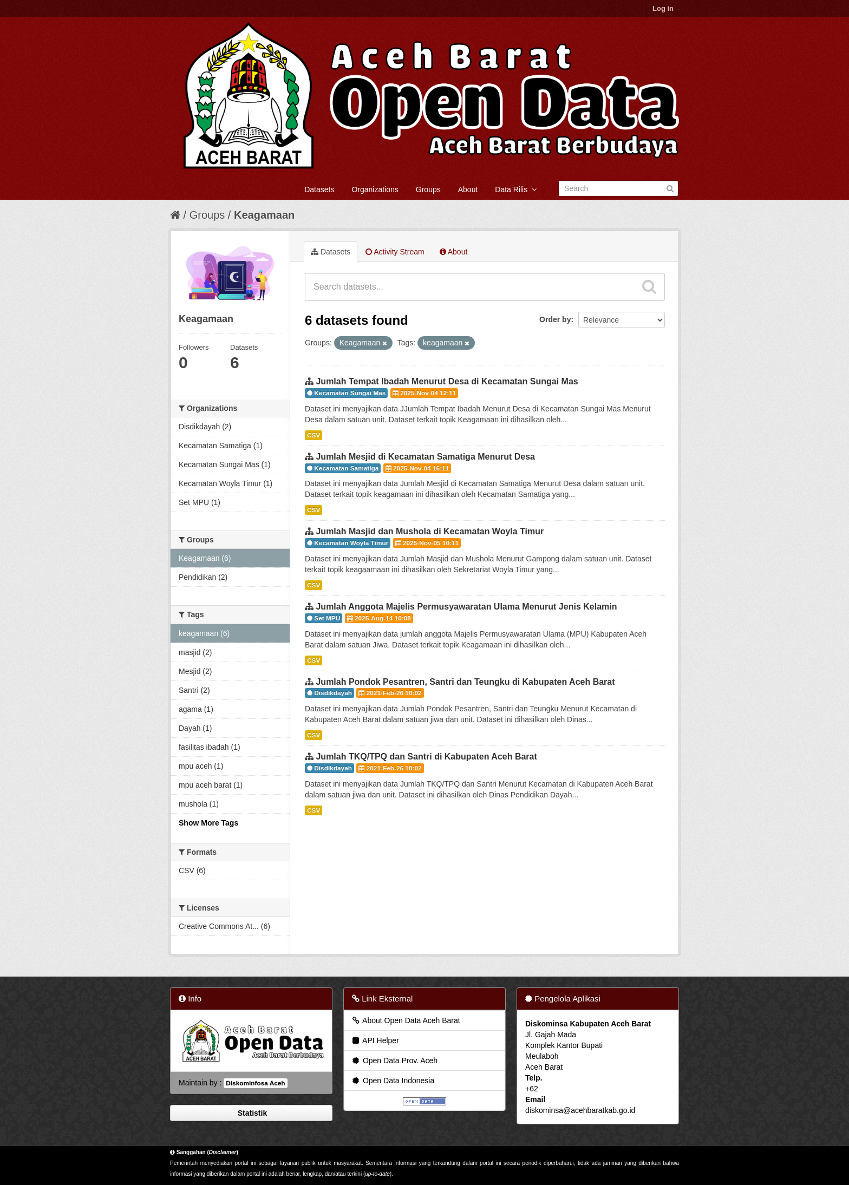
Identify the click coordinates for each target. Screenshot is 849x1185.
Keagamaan (264, 215)
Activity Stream (394, 251)
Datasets (319, 189)
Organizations (374, 189)
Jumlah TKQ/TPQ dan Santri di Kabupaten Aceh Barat (426, 756)
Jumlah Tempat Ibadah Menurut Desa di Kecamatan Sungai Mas (447, 381)
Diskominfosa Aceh (255, 1083)
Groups (428, 189)
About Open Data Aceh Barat (405, 1020)
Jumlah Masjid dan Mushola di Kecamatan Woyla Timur (430, 531)
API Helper (375, 1040)
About (468, 189)
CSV (313, 435)
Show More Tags (208, 823)
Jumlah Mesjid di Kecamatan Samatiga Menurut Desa (425, 456)
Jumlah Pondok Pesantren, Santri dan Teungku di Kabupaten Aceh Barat (465, 681)
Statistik (251, 1113)
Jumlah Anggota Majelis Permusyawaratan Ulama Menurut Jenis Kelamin (466, 606)
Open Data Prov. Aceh (394, 1060)
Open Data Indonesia (392, 1080)
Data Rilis (516, 189)
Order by (555, 319)
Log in (663, 8)
